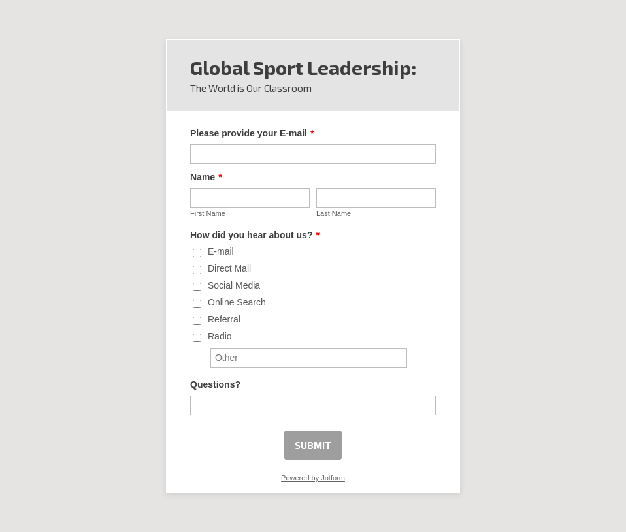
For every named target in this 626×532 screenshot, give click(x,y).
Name (206, 177)
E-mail (221, 251)
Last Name (333, 213)
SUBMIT (313, 445)
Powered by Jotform (313, 478)
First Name (207, 213)
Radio (220, 336)
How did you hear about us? (255, 235)
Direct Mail (229, 268)
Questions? (215, 384)
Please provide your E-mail (252, 133)
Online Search (237, 302)
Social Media (234, 285)
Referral (224, 319)
